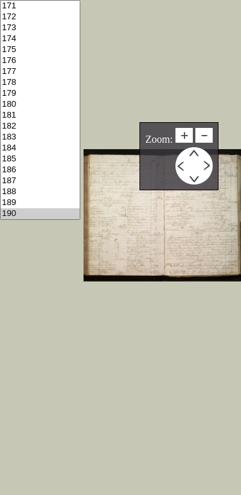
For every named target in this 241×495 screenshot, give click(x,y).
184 (40, 148)
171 (40, 6)
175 (40, 49)
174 (40, 38)
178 (40, 82)
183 (40, 137)
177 (40, 71)
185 (40, 159)
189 (40, 202)
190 (40, 213)
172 (40, 17)
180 (40, 104)
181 (40, 115)
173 (40, 27)
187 (40, 181)
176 (40, 60)
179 (40, 93)
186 (40, 170)
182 (40, 126)
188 (40, 191)
